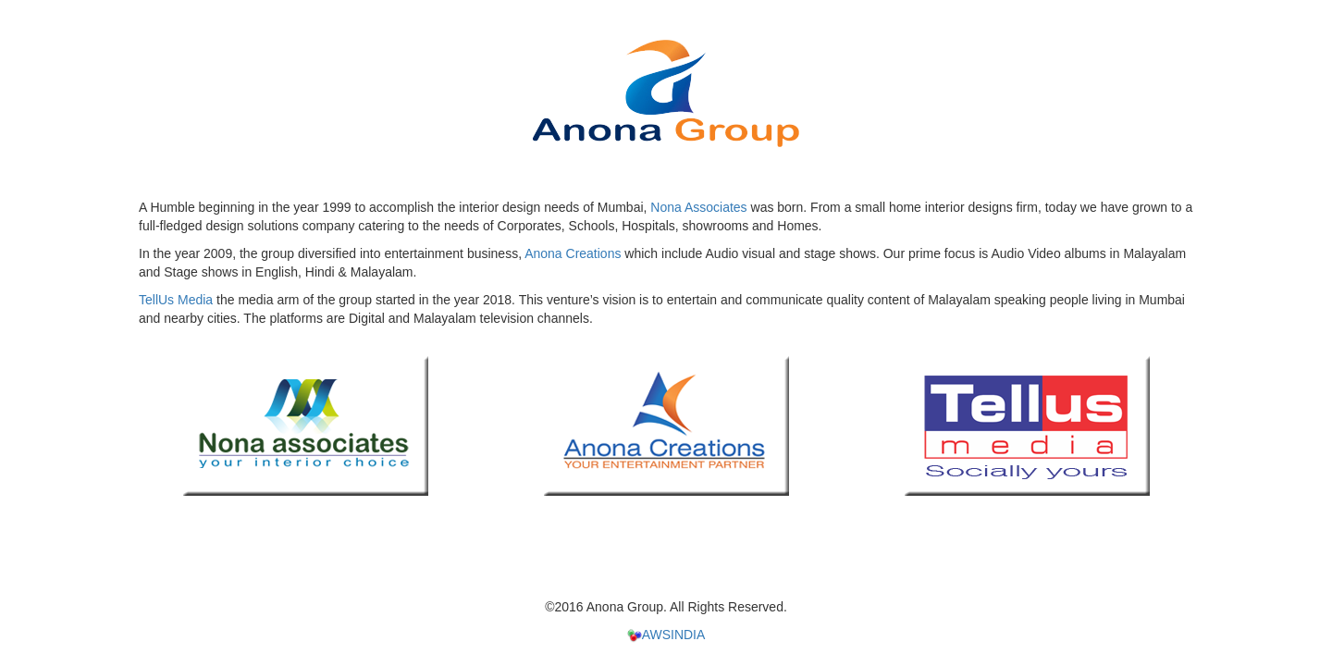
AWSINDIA (666, 634)
